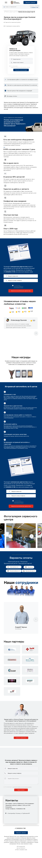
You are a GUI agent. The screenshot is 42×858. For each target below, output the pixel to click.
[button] (36, 333)
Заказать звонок (30, 2)
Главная (6, 10)
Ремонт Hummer (14, 10)
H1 (20, 10)
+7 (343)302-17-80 (34, 7)
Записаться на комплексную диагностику (21, 290)
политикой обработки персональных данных (20, 67)
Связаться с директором (21, 737)
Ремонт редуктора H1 (11, 11)
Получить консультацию (21, 70)
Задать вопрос (21, 790)
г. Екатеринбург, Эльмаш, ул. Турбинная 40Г (17, 813)
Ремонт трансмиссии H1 (28, 10)
